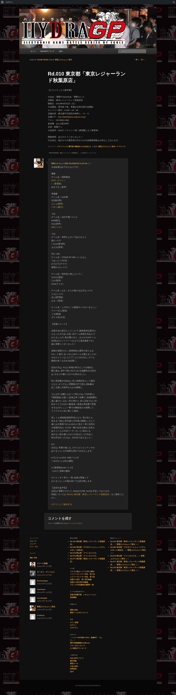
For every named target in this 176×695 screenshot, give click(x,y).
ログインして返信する (61, 504)
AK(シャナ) (56, 227)
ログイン (9, 2)
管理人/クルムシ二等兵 (63, 60)
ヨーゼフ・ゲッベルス (46, 572)
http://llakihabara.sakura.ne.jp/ (72, 117)
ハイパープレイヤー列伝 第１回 (82, 574)
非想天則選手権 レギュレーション (83, 595)
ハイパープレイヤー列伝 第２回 (82, 577)
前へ (136, 60)
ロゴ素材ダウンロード (78, 648)
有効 (35, 557)
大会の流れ (74, 666)
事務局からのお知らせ (82, 146)
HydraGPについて (47, 51)
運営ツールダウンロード (79, 613)
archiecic (41, 615)
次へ (143, 60)
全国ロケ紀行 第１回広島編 (80, 579)
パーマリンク (121, 146)
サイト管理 (74, 622)
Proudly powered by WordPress (87, 686)
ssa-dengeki (42, 598)
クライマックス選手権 (65, 146)
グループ (33, 541)
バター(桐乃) (57, 207)
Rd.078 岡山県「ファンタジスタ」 (84, 556)
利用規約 (73, 669)
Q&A (61, 51)
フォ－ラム (34, 547)
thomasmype (42, 581)
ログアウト (74, 628)
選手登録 (73, 661)
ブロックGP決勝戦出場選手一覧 (82, 585)
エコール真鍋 (42, 563)
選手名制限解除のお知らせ (80, 643)
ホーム (33, 51)
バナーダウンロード (77, 646)
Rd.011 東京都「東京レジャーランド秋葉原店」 (89, 494)
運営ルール (74, 663)
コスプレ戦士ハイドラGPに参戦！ (82, 571)
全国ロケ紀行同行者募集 (79, 582)
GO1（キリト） (58, 180)
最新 (31, 557)
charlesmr (41, 589)
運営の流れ (74, 610)
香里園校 (73, 597)
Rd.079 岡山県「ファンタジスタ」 (84, 553)
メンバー (33, 544)
